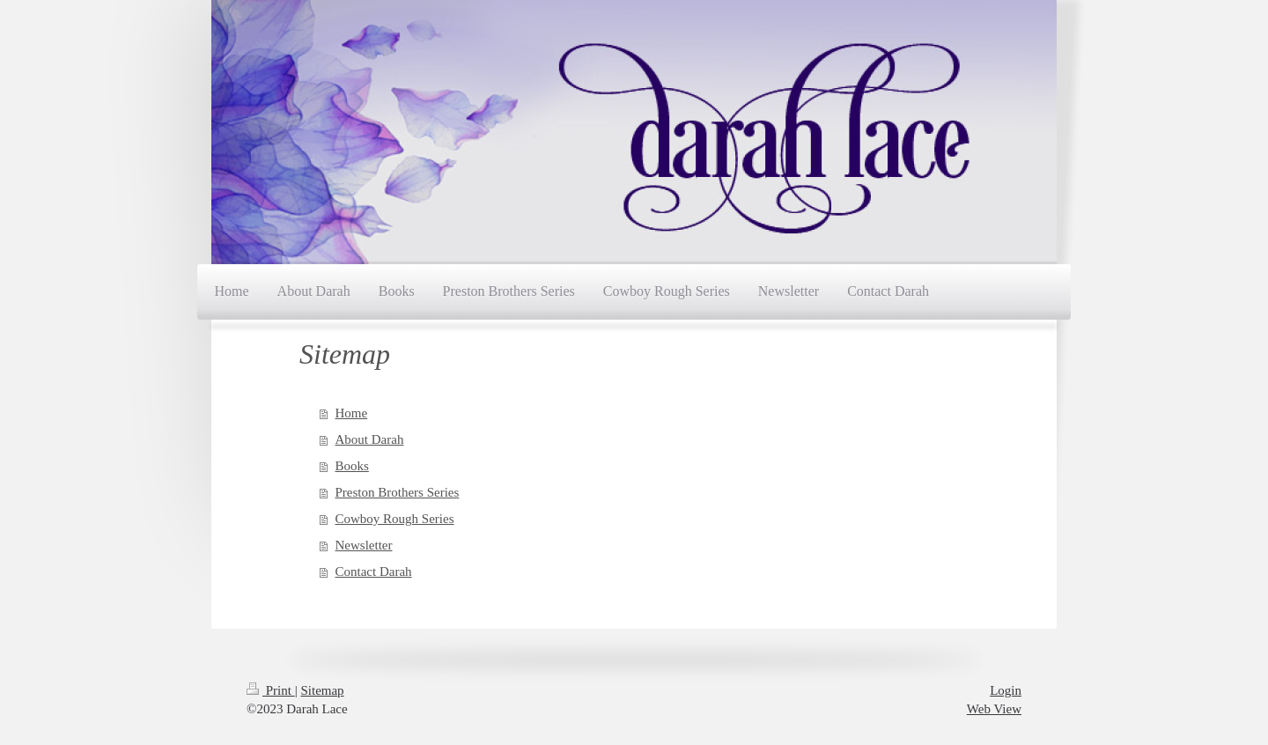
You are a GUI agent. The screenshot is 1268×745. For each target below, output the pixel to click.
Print (271, 690)
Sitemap (321, 690)
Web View (994, 709)
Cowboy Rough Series (394, 519)
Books (352, 466)
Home (351, 413)
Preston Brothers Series (397, 492)
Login (1005, 690)
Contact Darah (373, 571)
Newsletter (364, 545)
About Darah (369, 439)
